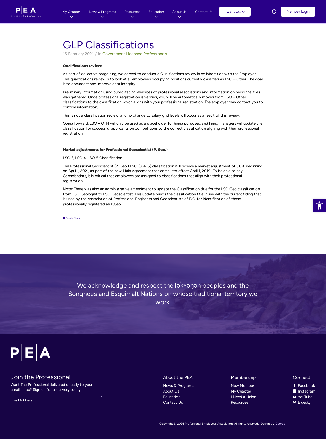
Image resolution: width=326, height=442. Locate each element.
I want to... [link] (235, 11)
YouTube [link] (305, 399)
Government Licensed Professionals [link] (134, 53)
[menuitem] (71, 11)
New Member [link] (242, 388)
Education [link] (171, 399)
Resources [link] (239, 405)
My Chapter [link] (241, 394)
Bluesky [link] (304, 405)
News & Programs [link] (178, 388)
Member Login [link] (298, 11)
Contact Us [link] (173, 405)
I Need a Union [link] (243, 399)
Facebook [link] (306, 388)
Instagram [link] (306, 394)
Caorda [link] (280, 426)
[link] (319, 205)
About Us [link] (171, 394)
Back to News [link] (80, 219)
